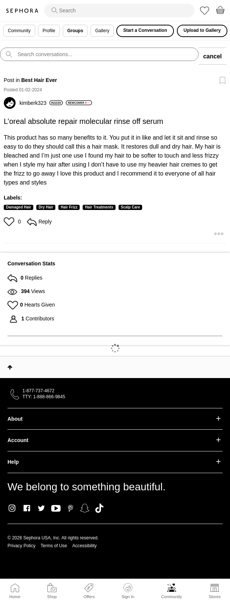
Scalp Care (130, 207)
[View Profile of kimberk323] (41, 103)
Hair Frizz (69, 207)
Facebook (26, 508)
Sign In (128, 591)
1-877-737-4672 (38, 390)
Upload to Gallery (202, 30)
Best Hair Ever (39, 80)
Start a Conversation (145, 30)
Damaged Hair (18, 207)
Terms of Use (54, 545)
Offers (89, 596)
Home (14, 596)
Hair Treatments (99, 207)
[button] (10, 221)
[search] (119, 10)
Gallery (102, 30)
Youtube (56, 508)
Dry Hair (46, 207)
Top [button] (10, 367)
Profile (49, 30)
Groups (75, 30)
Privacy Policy (21, 545)
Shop (52, 596)
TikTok (99, 508)
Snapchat (84, 508)
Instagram (12, 508)
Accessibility (84, 545)
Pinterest (70, 508)
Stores (215, 596)
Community (171, 596)
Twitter (41, 508)
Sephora (22, 11)
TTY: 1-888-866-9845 (43, 396)
